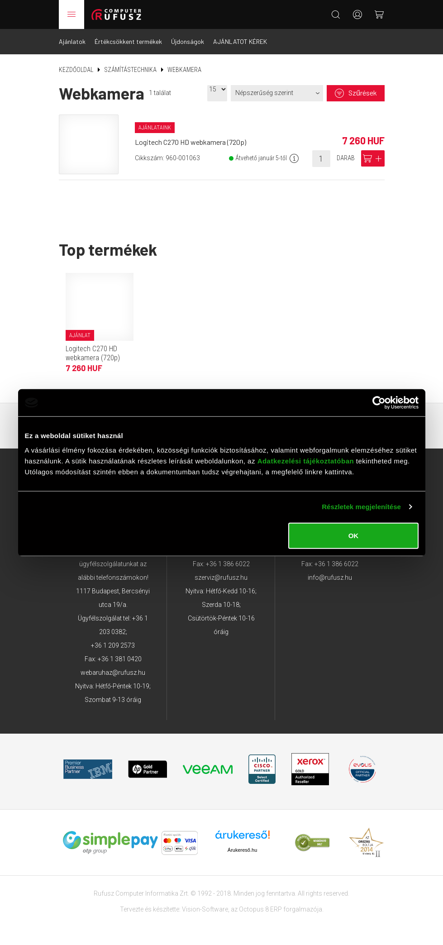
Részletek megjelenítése (361, 507)
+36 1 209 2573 (113, 645)
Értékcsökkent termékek (128, 41)
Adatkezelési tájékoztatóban (305, 460)
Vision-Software (205, 909)
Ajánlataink (154, 127)
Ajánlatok (72, 41)
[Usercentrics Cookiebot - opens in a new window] (379, 403)
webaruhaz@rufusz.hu (113, 672)
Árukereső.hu (242, 850)
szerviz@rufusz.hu (221, 577)
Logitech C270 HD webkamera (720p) (190, 142)
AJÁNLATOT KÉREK (240, 41)
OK (353, 535)
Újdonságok (187, 41)
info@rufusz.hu (330, 577)
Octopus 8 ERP (260, 909)
